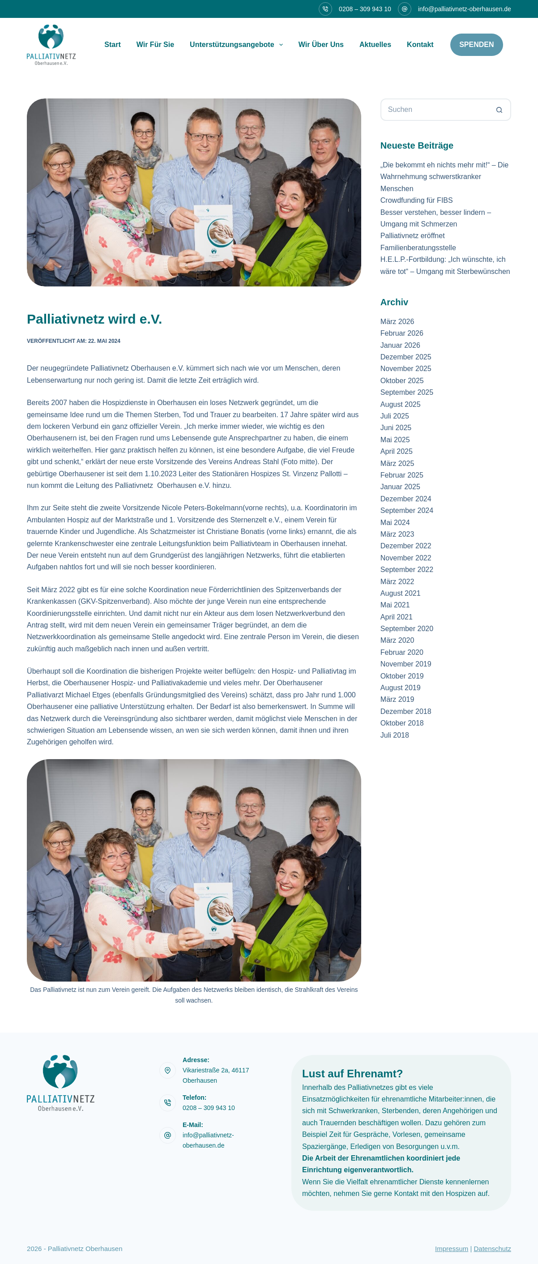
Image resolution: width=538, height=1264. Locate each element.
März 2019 (397, 699)
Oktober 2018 (402, 723)
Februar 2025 (401, 475)
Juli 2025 (394, 416)
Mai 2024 (395, 522)
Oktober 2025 (402, 380)
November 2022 (405, 558)
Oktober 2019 (402, 676)
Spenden (476, 44)
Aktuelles (375, 44)
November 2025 (405, 368)
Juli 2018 (394, 735)
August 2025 (400, 404)
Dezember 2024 (405, 499)
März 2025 (397, 463)
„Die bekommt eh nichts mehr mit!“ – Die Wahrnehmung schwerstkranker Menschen (444, 176)
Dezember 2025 (405, 357)
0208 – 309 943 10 (365, 9)
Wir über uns (321, 44)
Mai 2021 (395, 605)
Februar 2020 (401, 652)
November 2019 (405, 664)
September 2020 (406, 628)
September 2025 (406, 392)
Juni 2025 (395, 427)
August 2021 (400, 593)
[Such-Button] (500, 109)
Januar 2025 (400, 487)
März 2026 (397, 321)
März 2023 (397, 534)
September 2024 (406, 510)
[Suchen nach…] (434, 109)
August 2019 (400, 688)
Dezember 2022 (405, 546)
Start (112, 44)
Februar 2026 (401, 333)
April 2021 (396, 617)
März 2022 (397, 581)
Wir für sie (155, 44)
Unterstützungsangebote (238, 44)
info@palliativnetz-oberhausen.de (464, 9)
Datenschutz (492, 1248)
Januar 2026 (400, 345)
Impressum (451, 1248)
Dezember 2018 (405, 711)
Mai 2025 (395, 440)
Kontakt (420, 44)
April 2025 (396, 451)
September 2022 (406, 569)
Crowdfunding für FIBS (416, 200)
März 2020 (397, 640)
